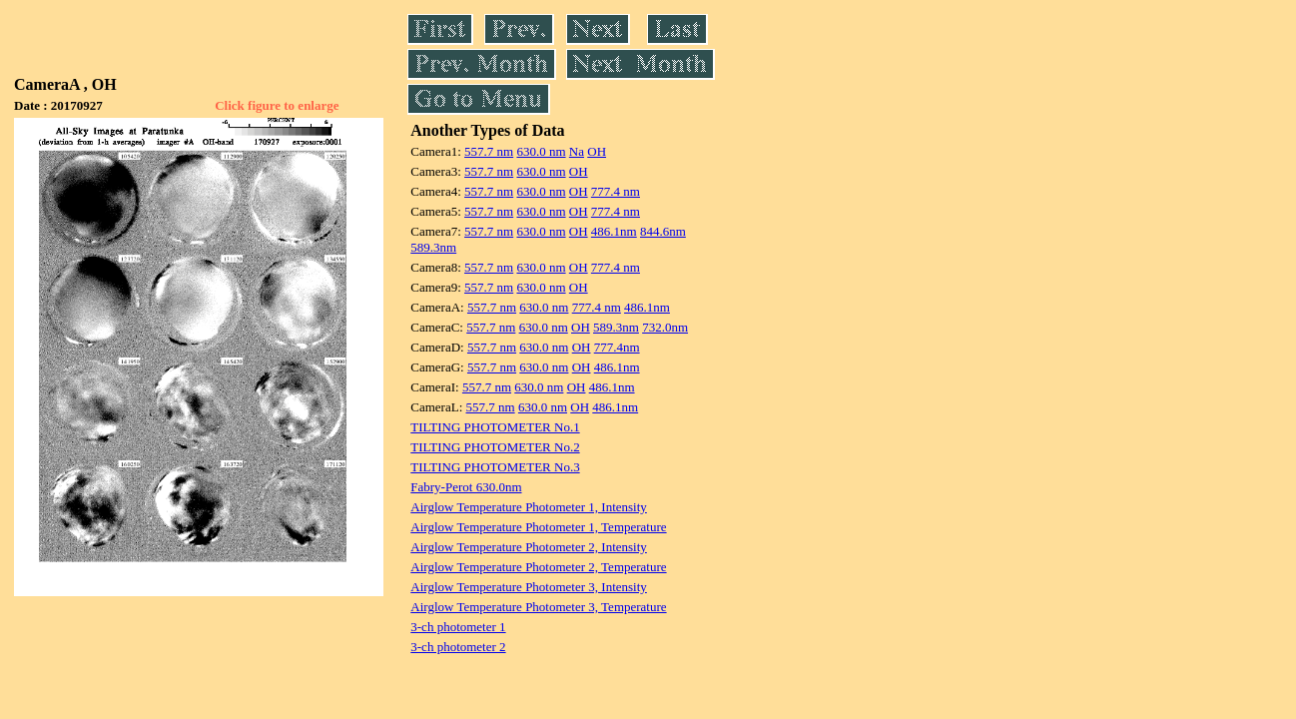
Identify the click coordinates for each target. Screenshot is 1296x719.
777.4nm (617, 347)
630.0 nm (540, 151)
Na (576, 151)
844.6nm (663, 231)
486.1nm (614, 231)
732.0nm (665, 327)
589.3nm (433, 247)
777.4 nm (615, 191)
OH (596, 151)
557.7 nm (488, 151)
